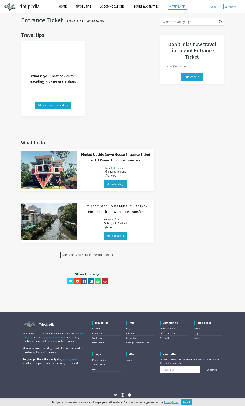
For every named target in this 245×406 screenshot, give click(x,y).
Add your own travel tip (53, 105)
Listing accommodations (138, 342)
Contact (198, 338)
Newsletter (165, 338)
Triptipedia (21, 7)
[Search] (188, 22)
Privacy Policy (171, 402)
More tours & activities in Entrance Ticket (87, 255)
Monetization (98, 333)
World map (97, 338)
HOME (63, 6)
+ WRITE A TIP (177, 6)
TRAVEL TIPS (83, 6)
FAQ (128, 328)
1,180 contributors (56, 337)
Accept (186, 402)
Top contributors (168, 328)
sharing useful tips (73, 359)
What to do (95, 21)
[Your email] (180, 369)
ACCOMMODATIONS (112, 6)
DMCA (95, 369)
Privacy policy (99, 359)
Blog (196, 333)
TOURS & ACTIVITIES (146, 6)
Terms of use (98, 364)
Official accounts (168, 333)
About (197, 328)
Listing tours (132, 338)
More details (115, 184)
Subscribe (192, 77)
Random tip (98, 342)
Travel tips (75, 21)
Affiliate (130, 333)
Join (213, 6)
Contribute (97, 328)
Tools (129, 359)
